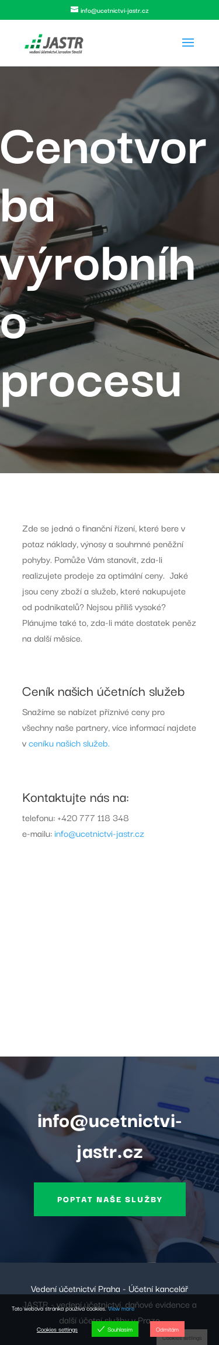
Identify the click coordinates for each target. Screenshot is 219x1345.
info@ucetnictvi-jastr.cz (99, 833)
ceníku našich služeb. (69, 742)
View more (121, 1308)
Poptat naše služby (109, 1198)
